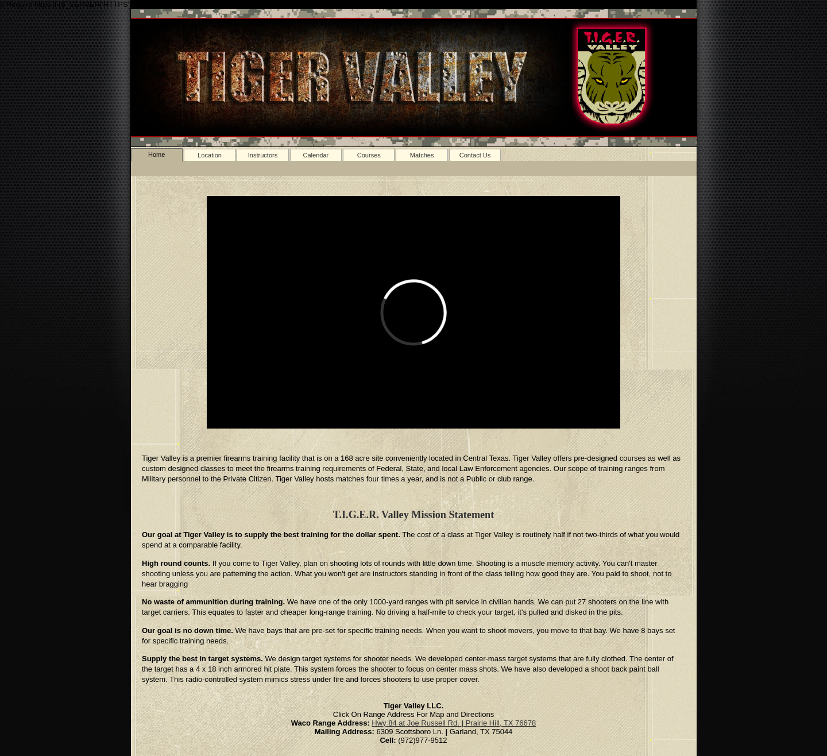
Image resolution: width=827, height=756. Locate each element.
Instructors (263, 155)
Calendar (316, 155)
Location (210, 155)
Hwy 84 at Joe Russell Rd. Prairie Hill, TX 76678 (454, 723)
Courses (369, 155)
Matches (422, 155)
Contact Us (475, 155)
